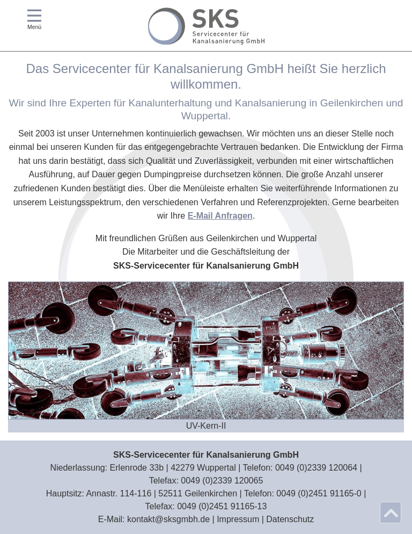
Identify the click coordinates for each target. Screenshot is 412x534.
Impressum (238, 519)
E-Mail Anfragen (220, 215)
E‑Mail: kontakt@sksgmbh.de (154, 519)
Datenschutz (290, 519)
